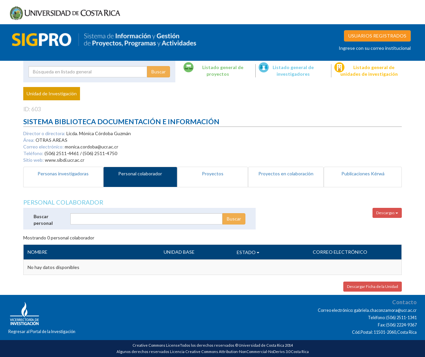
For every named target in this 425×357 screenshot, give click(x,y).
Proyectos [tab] (212, 173)
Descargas (387, 212)
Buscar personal (43, 220)
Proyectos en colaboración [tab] (285, 173)
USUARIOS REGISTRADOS (377, 36)
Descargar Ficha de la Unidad (372, 286)
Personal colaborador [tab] (140, 173)
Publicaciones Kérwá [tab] (362, 173)
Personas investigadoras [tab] (63, 173)
